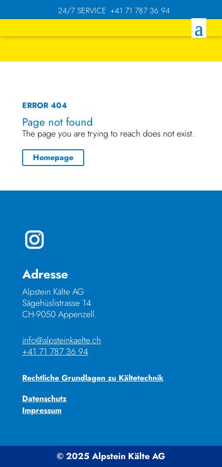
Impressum (42, 410)
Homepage (53, 157)
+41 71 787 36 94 (55, 351)
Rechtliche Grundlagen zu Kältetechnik (92, 378)
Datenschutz (44, 398)
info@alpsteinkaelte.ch (61, 340)
